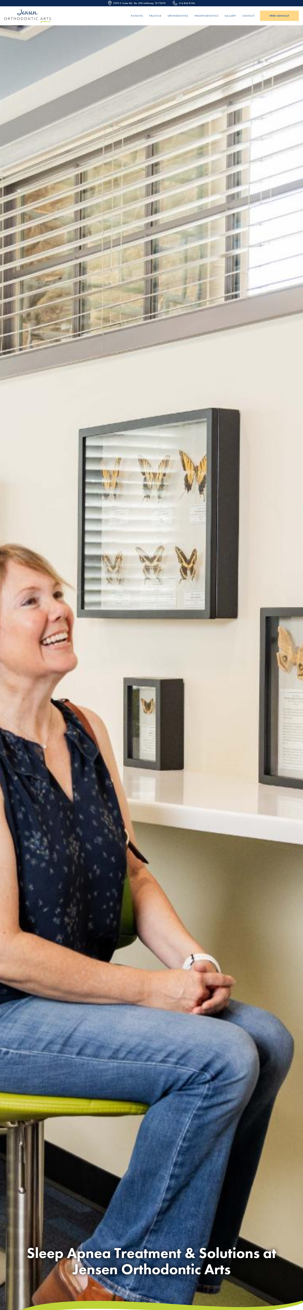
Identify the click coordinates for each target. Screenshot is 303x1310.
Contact (248, 15)
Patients (137, 15)
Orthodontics (178, 15)
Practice (155, 15)
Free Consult (279, 15)
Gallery (230, 15)
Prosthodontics (206, 15)
